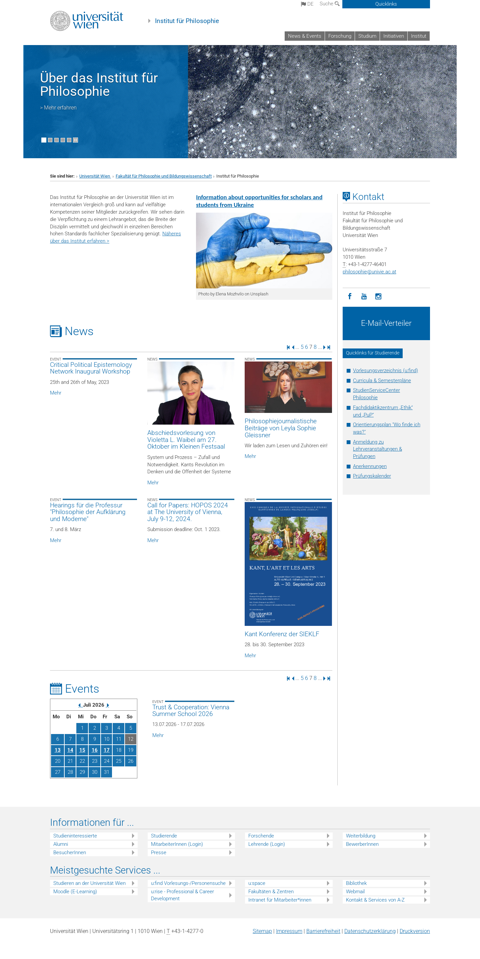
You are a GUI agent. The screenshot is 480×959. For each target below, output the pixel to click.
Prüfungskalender (372, 476)
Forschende (261, 836)
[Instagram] (378, 296)
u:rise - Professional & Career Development (182, 895)
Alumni (60, 844)
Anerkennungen (370, 466)
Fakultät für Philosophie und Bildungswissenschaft (164, 176)
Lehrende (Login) (266, 844)
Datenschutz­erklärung (370, 931)
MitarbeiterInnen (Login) (177, 844)
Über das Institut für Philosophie (99, 84)
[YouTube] (364, 296)
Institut (418, 36)
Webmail (355, 892)
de (307, 4)
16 (95, 750)
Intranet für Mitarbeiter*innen (279, 900)
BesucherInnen (69, 853)
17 (107, 750)
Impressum (289, 931)
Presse (158, 853)
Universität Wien (95, 176)
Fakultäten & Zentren (271, 892)
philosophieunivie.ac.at (369, 272)
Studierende (164, 836)
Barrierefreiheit (323, 931)
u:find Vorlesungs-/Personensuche (188, 883)
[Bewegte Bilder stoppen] (75, 140)
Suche (330, 4)
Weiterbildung (360, 836)
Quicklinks (386, 4)
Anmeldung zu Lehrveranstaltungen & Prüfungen (377, 449)
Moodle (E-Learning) (75, 892)
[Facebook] (350, 296)
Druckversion (415, 931)
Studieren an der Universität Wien (89, 883)
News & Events (304, 36)
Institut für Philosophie (187, 21)
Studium (367, 36)
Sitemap (262, 931)
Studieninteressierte (75, 836)
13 (58, 750)
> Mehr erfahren (58, 107)
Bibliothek (356, 883)
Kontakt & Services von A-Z (375, 900)
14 (70, 750)
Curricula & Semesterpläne (382, 381)
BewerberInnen (362, 844)
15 (82, 750)
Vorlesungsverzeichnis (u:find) (385, 371)
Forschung (339, 36)
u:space (256, 883)
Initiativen (393, 36)
